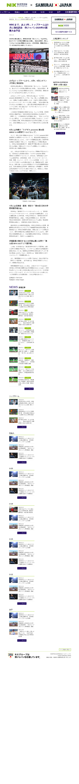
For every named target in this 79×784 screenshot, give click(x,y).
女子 (59, 12)
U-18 (34, 12)
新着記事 (21, 17)
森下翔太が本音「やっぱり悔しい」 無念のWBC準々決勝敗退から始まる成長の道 (26, 323)
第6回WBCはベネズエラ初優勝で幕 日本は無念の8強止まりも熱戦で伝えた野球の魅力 (26, 305)
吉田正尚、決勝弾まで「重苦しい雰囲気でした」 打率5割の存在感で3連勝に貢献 (26, 362)
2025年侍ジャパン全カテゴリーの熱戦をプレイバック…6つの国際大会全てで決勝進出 (26, 456)
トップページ (13, 17)
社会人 (17, 12)
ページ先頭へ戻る (65, 649)
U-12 (51, 12)
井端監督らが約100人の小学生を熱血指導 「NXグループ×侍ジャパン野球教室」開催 (26, 448)
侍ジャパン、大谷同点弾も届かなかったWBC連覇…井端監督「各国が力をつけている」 (26, 331)
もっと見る (29, 388)
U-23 (26, 12)
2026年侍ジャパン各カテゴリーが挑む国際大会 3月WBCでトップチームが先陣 (26, 440)
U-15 (42, 12)
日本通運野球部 (72, 12)
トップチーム (5, 12)
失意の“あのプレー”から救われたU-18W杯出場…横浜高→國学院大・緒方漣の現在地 (26, 314)
